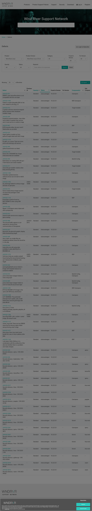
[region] (46, 504)
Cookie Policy (7, 509)
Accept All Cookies (83, 508)
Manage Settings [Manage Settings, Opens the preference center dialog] (83, 500)
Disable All (83, 504)
